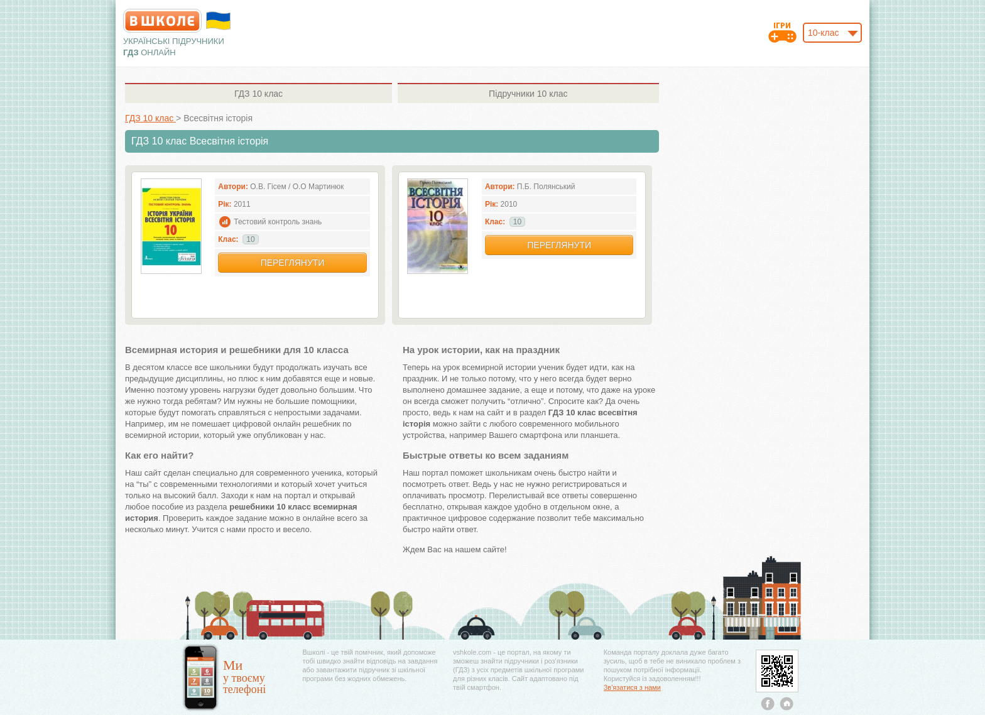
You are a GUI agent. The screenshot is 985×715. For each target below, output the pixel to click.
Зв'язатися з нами (632, 687)
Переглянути (293, 263)
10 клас (258, 94)
